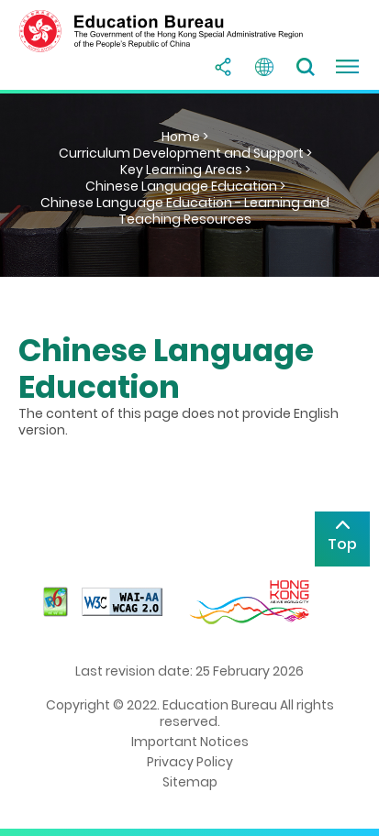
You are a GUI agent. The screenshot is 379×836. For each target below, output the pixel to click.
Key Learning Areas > (185, 169)
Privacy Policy (190, 762)
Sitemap (189, 782)
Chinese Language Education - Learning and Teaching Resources (184, 210)
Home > (185, 136)
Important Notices (190, 741)
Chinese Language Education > (185, 186)
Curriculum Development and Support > (185, 153)
